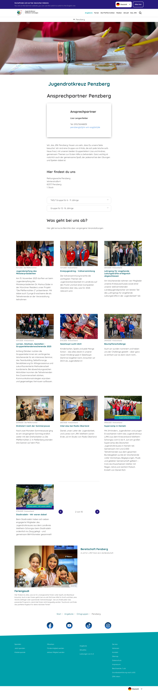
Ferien (96, 13)
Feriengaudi (22, 591)
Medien (119, 13)
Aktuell (126, 13)
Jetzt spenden (20, 648)
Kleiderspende (20, 652)
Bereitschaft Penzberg (94, 549)
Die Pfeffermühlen (108, 13)
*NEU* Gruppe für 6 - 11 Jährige (65, 200)
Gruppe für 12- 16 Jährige (62, 208)
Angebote (89, 13)
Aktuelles (83, 650)
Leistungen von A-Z (87, 654)
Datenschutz (116, 660)
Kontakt (115, 652)
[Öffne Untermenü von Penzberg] (79, 19)
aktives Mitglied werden (55, 652)
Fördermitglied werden (55, 648)
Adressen (115, 648)
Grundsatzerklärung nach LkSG (123, 672)
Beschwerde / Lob (119, 668)
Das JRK (133, 13)
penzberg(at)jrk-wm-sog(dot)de (85, 127)
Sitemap (115, 656)
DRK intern (116, 676)
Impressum (116, 664)
